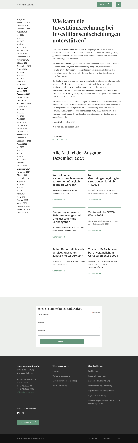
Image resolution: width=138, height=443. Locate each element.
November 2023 (23, 97)
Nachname (41, 330)
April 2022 (21, 156)
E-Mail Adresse (43, 315)
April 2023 (21, 119)
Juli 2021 (20, 184)
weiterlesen (59, 199)
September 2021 (24, 178)
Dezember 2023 (23, 94)
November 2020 (23, 209)
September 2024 (24, 66)
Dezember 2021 (23, 169)
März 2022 (21, 159)
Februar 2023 (22, 125)
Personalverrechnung (97, 376)
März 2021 (21, 197)
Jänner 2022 (22, 166)
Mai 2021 (20, 190)
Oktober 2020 (22, 212)
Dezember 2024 (23, 57)
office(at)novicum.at (25, 392)
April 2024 (21, 81)
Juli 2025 (20, 35)
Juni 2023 (20, 113)
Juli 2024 (20, 72)
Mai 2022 (20, 153)
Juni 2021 (20, 187)
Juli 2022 (20, 147)
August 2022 (22, 144)
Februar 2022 (22, 162)
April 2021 (21, 194)
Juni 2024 (20, 75)
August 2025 (22, 32)
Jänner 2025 (22, 53)
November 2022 (23, 134)
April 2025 (21, 44)
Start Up (56, 371)
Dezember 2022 (23, 131)
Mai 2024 (20, 78)
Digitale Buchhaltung (97, 395)
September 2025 (24, 28)
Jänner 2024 (22, 91)
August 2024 (22, 69)
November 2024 (23, 60)
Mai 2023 (20, 116)
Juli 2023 (20, 109)
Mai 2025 (20, 41)
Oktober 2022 (22, 138)
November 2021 (23, 172)
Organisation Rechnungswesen (101, 390)
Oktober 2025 (22, 25)
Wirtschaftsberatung (61, 366)
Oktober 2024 (22, 63)
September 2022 (24, 141)
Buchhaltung (93, 371)
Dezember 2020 (23, 206)
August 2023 (22, 106)
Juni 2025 (20, 38)
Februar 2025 (22, 50)
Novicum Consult (25, 4)
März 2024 (21, 85)
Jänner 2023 (22, 128)
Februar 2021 (22, 200)
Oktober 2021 (22, 175)
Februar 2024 (22, 88)
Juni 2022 (20, 150)
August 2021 (22, 181)
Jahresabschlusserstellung (99, 381)
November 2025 (23, 22)
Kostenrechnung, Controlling (65, 381)
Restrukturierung (60, 385)
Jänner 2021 (22, 203)
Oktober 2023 (22, 100)
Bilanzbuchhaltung (95, 366)
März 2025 (21, 47)
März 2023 (21, 122)
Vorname (41, 323)
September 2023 (24, 103)
